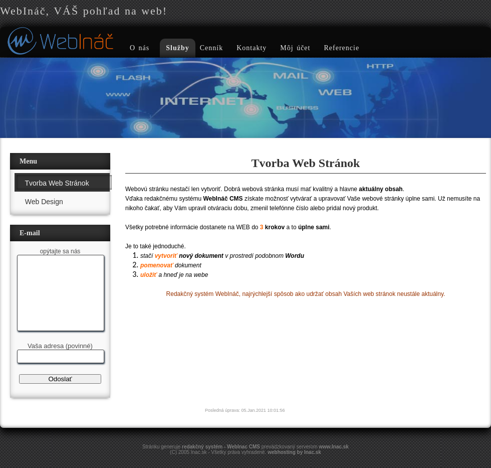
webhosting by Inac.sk (294, 452)
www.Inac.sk (334, 446)
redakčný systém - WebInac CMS (221, 446)
